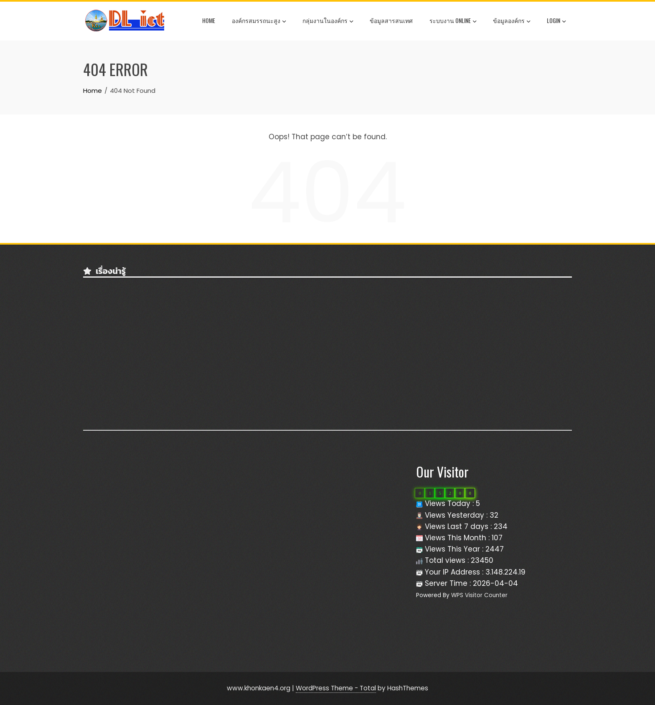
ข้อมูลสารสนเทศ (391, 20)
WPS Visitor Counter (479, 595)
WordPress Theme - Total (336, 688)
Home (208, 20)
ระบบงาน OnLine (452, 21)
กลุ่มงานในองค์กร (327, 21)
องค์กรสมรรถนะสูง (259, 21)
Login (556, 21)
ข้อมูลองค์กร (511, 21)
